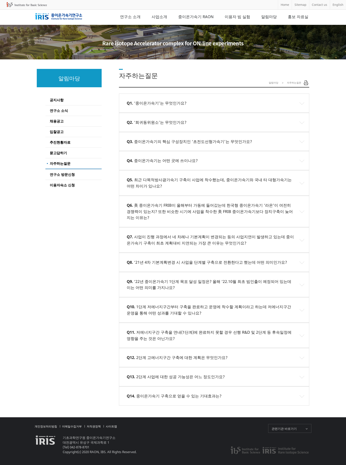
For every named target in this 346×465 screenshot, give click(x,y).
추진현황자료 (60, 142)
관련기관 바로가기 (284, 429)
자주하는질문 (60, 163)
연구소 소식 (59, 110)
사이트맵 (111, 426)
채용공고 (57, 121)
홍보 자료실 (298, 16)
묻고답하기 (58, 153)
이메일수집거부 (72, 426)
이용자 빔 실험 (237, 16)
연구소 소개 (130, 16)
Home (285, 5)
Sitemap (300, 5)
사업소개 (159, 16)
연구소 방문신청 (62, 174)
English (338, 5)
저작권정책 (94, 426)
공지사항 (57, 100)
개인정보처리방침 (46, 426)
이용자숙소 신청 (62, 185)
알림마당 (269, 16)
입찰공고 (57, 131)
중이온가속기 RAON (196, 16)
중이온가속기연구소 (59, 16)
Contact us (319, 5)
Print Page (306, 83)
